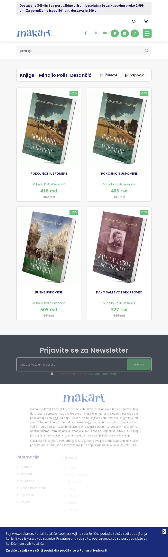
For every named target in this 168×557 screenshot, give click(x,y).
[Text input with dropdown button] (84, 50)
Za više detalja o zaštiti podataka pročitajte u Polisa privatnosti (56, 550)
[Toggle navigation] (147, 33)
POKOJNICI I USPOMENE (49, 174)
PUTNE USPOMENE (48, 292)
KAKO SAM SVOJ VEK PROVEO (119, 292)
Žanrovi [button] (108, 75)
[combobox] (140, 75)
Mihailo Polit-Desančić (48, 184)
